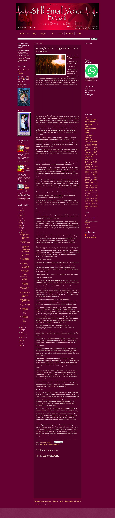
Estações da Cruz (89, 198)
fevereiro (23, 334)
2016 (20, 340)
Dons (93, 149)
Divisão (92, 172)
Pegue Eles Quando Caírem (25, 241)
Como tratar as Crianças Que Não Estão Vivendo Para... (25, 247)
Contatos (69, 34)
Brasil (96, 205)
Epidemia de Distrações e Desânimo (24, 278)
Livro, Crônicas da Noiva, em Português (23, 71)
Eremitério (94, 163)
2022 (20, 215)
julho (22, 232)
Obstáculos (94, 192)
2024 (20, 210)
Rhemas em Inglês (90, 218)
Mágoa (86, 206)
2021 (20, 218)
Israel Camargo (91, 235)
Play (34, 34)
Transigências (92, 201)
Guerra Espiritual (89, 138)
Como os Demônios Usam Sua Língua (27, 148)
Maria (95, 146)
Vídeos (95, 184)
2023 (20, 213)
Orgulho (87, 171)
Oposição (90, 206)
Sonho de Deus (89, 200)
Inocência (91, 190)
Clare (96, 172)
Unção (89, 188)
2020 (20, 220)
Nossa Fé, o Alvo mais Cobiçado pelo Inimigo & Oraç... (24, 236)
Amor (41, 444)
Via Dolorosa (92, 203)
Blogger (72, 514)
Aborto (86, 185)
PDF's (52, 34)
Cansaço (87, 163)
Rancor (95, 198)
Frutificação (94, 196)
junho (22, 325)
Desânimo (87, 172)
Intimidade (89, 135)
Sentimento (56, 444)
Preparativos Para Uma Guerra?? (25, 305)
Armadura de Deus (91, 166)
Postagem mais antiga (73, 501)
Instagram (87, 222)
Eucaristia (87, 196)
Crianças (95, 177)
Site (86, 215)
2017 (20, 228)
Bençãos (87, 176)
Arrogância (91, 205)
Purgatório (87, 177)
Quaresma (94, 174)
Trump (94, 152)
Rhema (78, 34)
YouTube (87, 225)
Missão (88, 144)
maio (22, 327)
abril (22, 330)
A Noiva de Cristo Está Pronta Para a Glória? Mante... (24, 253)
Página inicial (24, 34)
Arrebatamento (91, 119)
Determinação (88, 169)
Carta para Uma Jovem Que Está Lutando (24, 283)
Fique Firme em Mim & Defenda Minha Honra (25, 300)
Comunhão (88, 168)
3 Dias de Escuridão (92, 193)
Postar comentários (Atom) (45, 504)
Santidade (88, 158)
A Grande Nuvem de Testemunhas (91, 154)
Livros (60, 34)
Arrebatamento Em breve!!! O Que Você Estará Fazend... (24, 311)
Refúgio (95, 161)
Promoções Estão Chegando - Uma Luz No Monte (25, 294)
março (22, 332)
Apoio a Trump (91, 147)
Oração (88, 117)
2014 (20, 345)
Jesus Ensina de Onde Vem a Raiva (24, 289)
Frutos (86, 187)
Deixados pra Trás (91, 195)
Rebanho (50, 444)
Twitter (86, 220)
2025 (20, 208)
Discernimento (91, 142)
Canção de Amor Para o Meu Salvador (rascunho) (24, 272)
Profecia (87, 174)
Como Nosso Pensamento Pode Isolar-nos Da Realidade (25, 265)
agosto (22, 230)
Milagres (91, 187)
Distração (95, 169)
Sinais (86, 193)
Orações (45, 444)
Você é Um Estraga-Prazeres (27, 186)
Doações (43, 34)
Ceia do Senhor (93, 185)
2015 (20, 343)
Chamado (88, 149)
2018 (20, 225)
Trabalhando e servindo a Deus (91, 124)
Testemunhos (89, 164)
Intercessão (89, 133)
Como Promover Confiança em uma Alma (24, 260)
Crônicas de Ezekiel (91, 179)
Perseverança (90, 128)
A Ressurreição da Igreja (91, 159)
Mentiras (87, 192)
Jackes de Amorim (91, 237)
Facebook (87, 227)
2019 (20, 223)
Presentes (88, 152)
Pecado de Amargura (91, 180)
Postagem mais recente (42, 501)
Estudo (95, 176)
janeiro (22, 337)
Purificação (94, 171)
